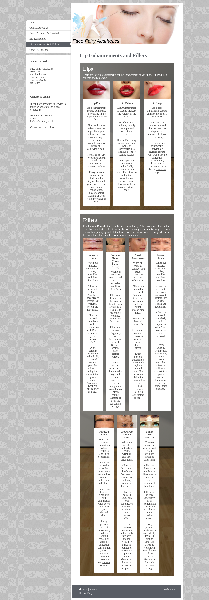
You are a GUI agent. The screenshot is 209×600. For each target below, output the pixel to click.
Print (83, 589)
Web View (169, 589)
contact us (100, 198)
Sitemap (93, 589)
